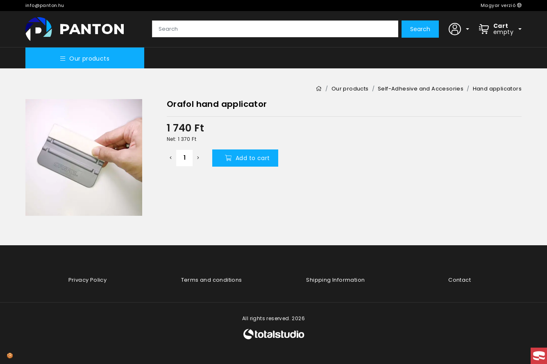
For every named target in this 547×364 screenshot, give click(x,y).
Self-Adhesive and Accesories (420, 89)
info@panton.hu (44, 5)
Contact (459, 280)
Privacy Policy (87, 280)
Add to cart (247, 158)
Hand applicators (497, 89)
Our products (84, 58)
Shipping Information (335, 280)
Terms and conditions (211, 280)
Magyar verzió (501, 5)
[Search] (275, 29)
